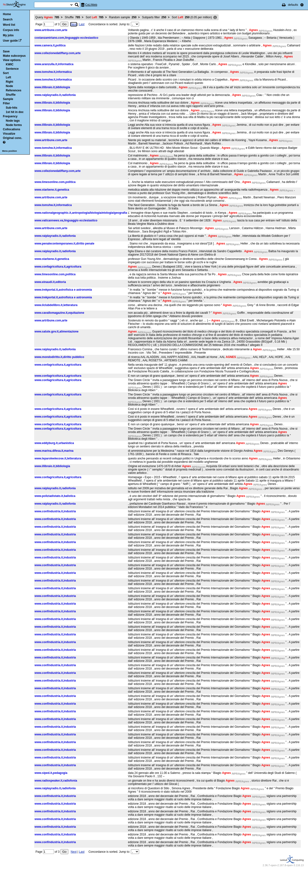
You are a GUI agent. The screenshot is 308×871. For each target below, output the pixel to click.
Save (6, 51)
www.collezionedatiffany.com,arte (58, 53)
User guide (10, 40)
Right (9, 81)
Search (8, 19)
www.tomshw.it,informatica (53, 72)
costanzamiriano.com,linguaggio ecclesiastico (66, 37)
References (13, 90)
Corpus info (11, 30)
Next (74, 24)
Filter (6, 103)
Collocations (11, 129)
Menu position (9, 151)
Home (7, 14)
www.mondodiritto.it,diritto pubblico (59, 357)
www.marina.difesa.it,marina (54, 450)
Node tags (13, 120)
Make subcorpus (14, 55)
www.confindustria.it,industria (55, 511)
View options (12, 60)
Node (9, 86)
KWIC (9, 64)
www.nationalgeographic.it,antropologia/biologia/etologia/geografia (81, 212)
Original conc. (12, 138)
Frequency (10, 116)
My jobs (8, 35)
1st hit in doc (15, 112)
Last (81, 24)
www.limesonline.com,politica (55, 182)
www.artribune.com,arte (51, 30)
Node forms (14, 125)
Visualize (9, 133)
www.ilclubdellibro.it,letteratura (56, 305)
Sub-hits (11, 107)
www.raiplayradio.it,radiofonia (55, 95)
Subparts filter (154, 17)
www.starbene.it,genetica (52, 189)
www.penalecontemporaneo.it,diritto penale (64, 243)
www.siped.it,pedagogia (51, 773)
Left (8, 77)
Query (47, 17)
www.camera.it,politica (50, 45)
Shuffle (11, 94)
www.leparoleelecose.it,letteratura (58, 458)
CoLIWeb (91, 4)
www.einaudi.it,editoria (50, 282)
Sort (6, 73)
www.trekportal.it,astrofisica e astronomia (63, 289)
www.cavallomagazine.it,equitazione (59, 312)
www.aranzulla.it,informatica (54, 64)
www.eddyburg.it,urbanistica (54, 443)
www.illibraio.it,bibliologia (52, 87)
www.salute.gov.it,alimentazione (57, 331)
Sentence (12, 68)
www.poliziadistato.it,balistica (55, 496)
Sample (8, 99)
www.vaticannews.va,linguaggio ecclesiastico (66, 220)
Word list (9, 24)
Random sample (122, 17)
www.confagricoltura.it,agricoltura (58, 266)
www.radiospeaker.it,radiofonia (56, 780)
